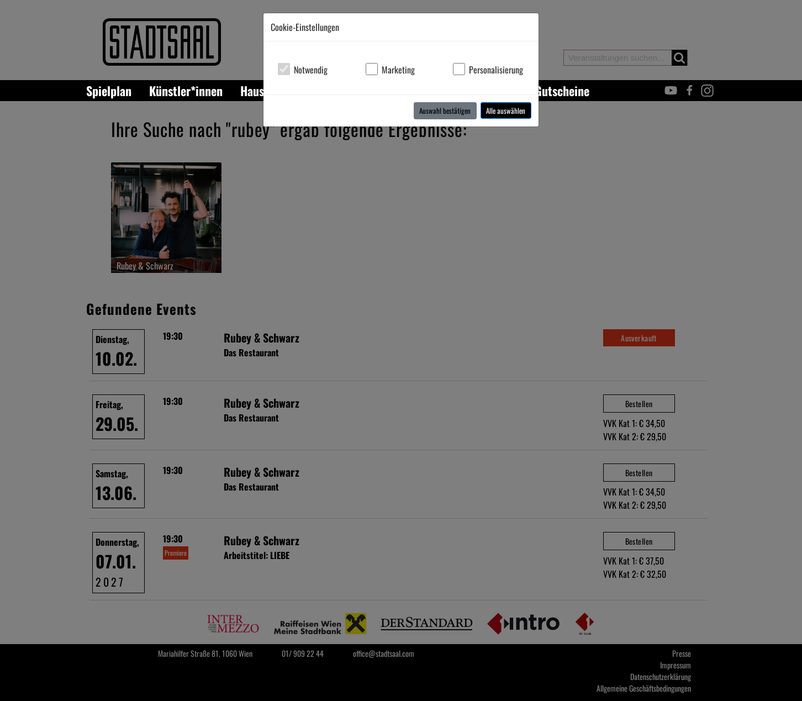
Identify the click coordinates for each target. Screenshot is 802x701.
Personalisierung (496, 69)
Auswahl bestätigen (445, 110)
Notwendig (311, 69)
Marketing (398, 69)
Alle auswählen (505, 110)
